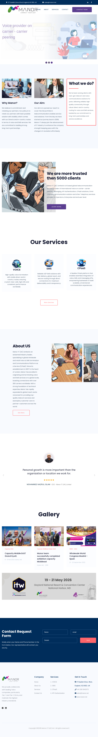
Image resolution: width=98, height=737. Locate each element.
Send (88, 640)
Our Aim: (39, 103)
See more (21, 413)
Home (39, 9)
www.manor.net (81, 697)
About (46, 9)
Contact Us (38, 693)
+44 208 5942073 (83, 689)
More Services (49, 302)
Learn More (56, 207)
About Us (37, 686)
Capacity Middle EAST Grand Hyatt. (15, 555)
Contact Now (81, 9)
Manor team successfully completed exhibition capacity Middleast (48, 557)
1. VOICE (53, 682)
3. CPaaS (53, 689)
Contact (65, 9)
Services (55, 9)
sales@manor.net (83, 693)
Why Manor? (9, 103)
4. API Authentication (57, 693)
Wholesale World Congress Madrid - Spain (78, 556)
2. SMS (52, 686)
